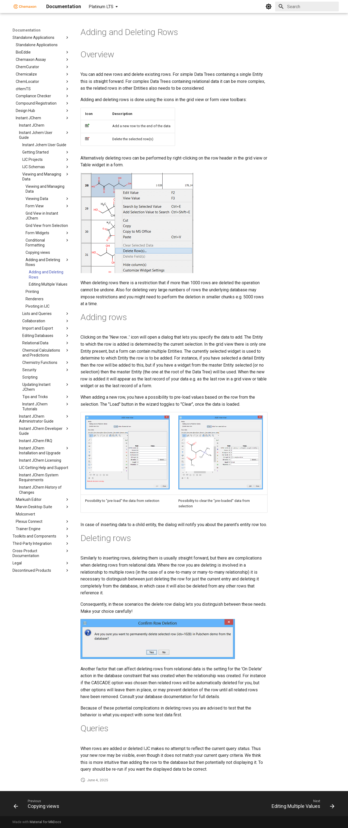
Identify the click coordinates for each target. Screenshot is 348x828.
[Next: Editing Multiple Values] (301, 805)
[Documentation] (25, 6)
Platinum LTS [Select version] (101, 6)
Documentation (27, 30)
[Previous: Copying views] (38, 805)
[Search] (307, 6)
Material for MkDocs (45, 822)
